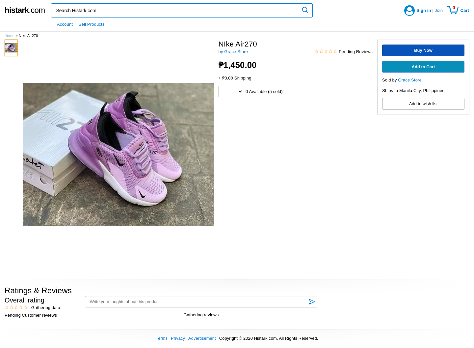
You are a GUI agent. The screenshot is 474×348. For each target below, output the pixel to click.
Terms (162, 338)
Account (65, 24)
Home (9, 36)
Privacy (178, 338)
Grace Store (410, 80)
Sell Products (92, 24)
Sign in (423, 10)
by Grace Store (233, 51)
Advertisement (202, 338)
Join (439, 10)
